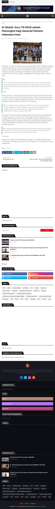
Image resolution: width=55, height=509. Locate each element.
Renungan (32, 299)
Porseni (17, 299)
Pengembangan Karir (31, 296)
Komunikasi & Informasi (25, 290)
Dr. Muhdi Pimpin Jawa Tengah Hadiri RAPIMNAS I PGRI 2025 (27, 255)
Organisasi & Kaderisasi (9, 293)
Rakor (26, 299)
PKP (12, 299)
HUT (32, 288)
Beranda (4, 22)
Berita (8, 288)
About (26, 503)
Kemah (37, 288)
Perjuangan (5, 299)
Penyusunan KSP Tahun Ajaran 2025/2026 (22, 240)
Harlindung (25, 288)
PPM (22, 299)
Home (21, 503)
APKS (4, 288)
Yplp (49, 299)
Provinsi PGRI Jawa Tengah (9, 38)
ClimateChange (16, 288)
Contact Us (32, 503)
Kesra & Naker (6, 290)
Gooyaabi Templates (40, 506)
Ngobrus (43, 290)
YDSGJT (44, 299)
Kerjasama (43, 288)
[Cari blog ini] (21, 230)
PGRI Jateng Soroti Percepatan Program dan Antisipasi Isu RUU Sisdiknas (29, 248)
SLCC (39, 299)
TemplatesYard (23, 506)
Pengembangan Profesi (45, 296)
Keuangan (14, 290)
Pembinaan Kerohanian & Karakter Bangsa (13, 296)
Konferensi (10, 22)
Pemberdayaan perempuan (24, 293)
